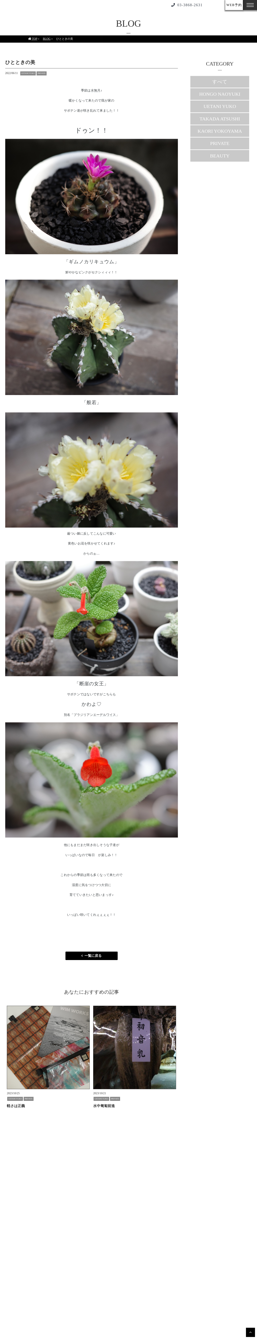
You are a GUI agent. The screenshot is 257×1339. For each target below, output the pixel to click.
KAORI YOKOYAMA (220, 133)
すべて (219, 84)
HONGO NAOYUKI (219, 96)
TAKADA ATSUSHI (220, 121)
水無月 (96, 90)
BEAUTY (219, 158)
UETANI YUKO (220, 108)
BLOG (46, 41)
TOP (32, 41)
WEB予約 (234, 5)
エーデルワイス (104, 714)
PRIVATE (219, 146)
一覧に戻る (93, 956)
